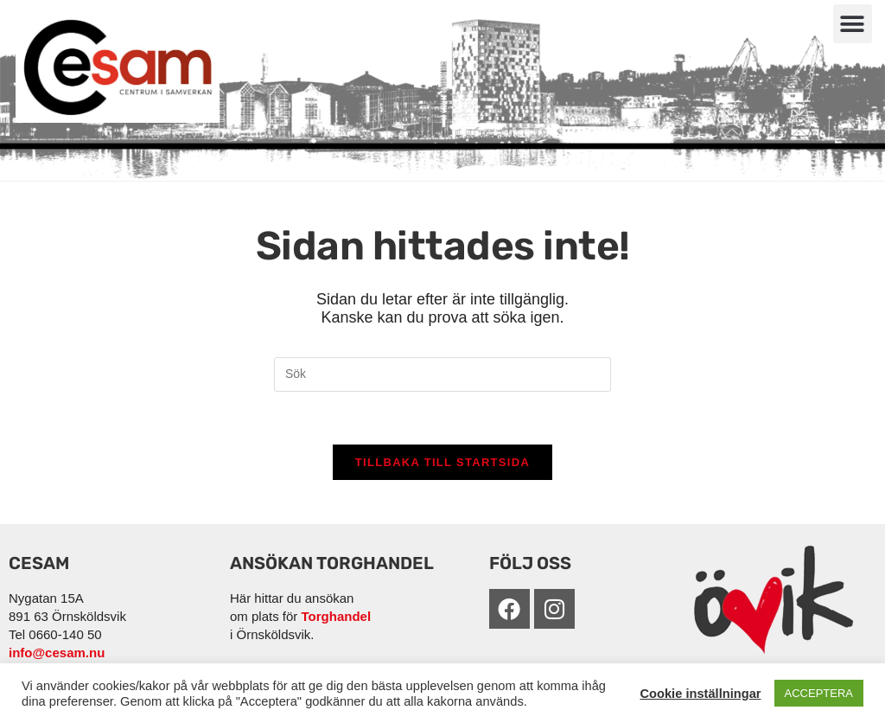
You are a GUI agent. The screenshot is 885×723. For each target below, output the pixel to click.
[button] (852, 23)
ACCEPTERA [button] (819, 693)
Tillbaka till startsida (442, 462)
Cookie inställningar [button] (700, 694)
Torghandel (337, 616)
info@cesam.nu (57, 652)
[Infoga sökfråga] (442, 374)
